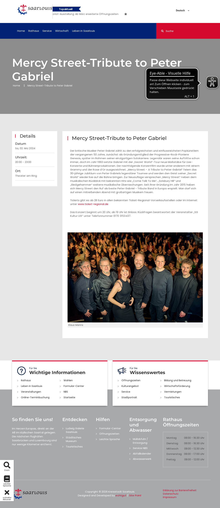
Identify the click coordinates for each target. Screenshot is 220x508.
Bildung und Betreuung (177, 380)
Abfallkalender (142, 453)
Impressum (170, 497)
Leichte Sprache (109, 439)
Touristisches (172, 397)
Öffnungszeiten (131, 380)
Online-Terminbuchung (35, 397)
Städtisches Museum (73, 439)
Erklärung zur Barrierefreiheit (179, 490)
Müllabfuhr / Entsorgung (140, 440)
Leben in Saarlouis (83, 31)
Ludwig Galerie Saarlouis (75, 430)
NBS (66, 391)
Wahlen (68, 380)
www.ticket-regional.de (93, 204)
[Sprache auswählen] (178, 10)
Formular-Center (74, 386)
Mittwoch (172, 448)
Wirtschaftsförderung (177, 386)
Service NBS (140, 448)
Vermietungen (173, 391)
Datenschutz (170, 493)
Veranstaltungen (31, 391)
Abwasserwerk (142, 459)
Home (21, 31)
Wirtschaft (62, 31)
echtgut (121, 495)
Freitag (171, 459)
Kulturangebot (130, 386)
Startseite (69, 397)
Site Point (135, 495)
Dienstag (172, 443)
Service (47, 31)
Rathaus (33, 31)
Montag (172, 438)
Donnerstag (174, 454)
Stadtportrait (129, 397)
